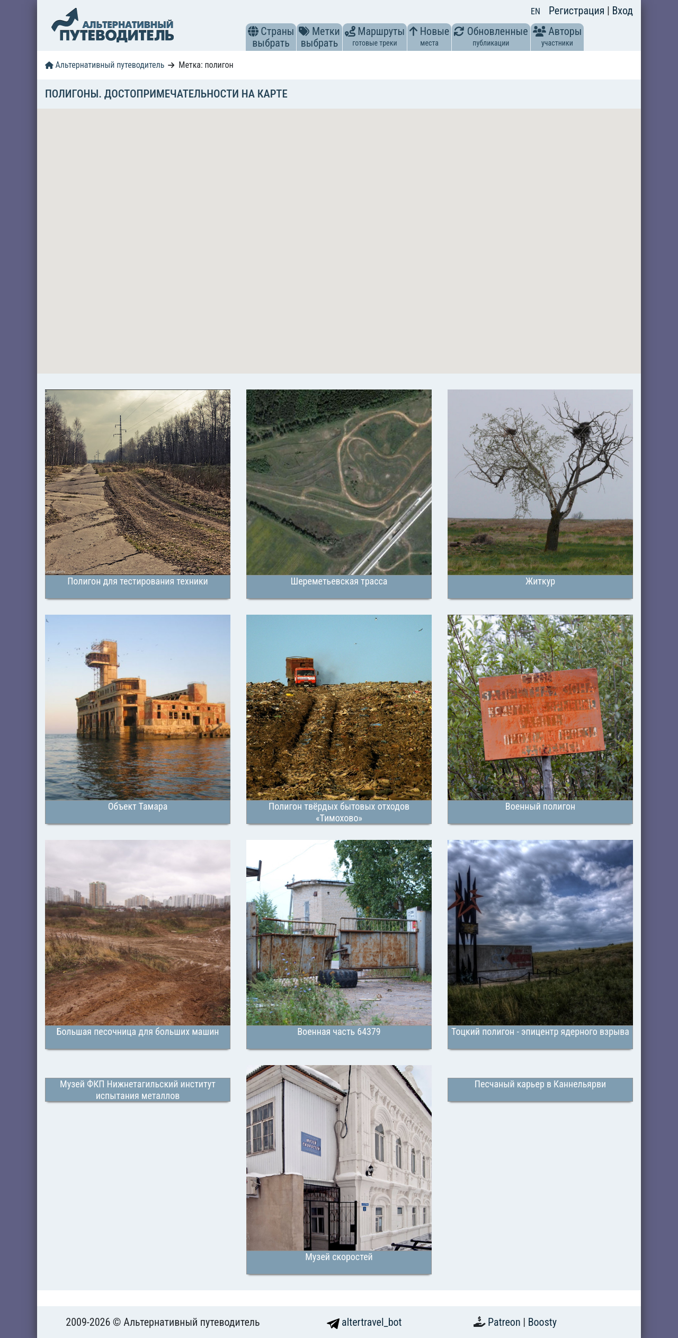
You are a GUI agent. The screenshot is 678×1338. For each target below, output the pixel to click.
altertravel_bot (364, 1322)
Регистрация (578, 10)
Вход (622, 10)
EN (535, 11)
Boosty (542, 1322)
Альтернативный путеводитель (104, 65)
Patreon (505, 1322)
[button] (253, 31)
